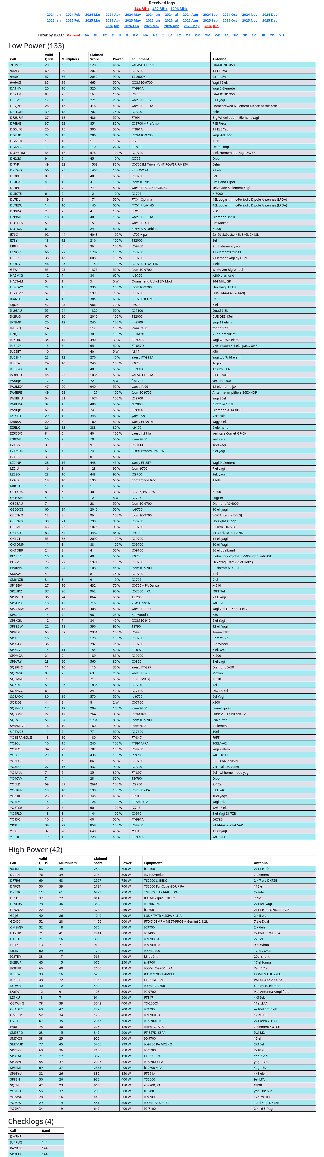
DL (96, 35)
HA (145, 35)
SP (245, 35)
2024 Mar (93, 14)
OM (207, 35)
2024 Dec (269, 14)
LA (170, 35)
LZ (179, 35)
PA (226, 35)
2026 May (192, 26)
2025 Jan (54, 20)
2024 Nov (249, 14)
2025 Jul (171, 20)
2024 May (133, 14)
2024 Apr (113, 14)
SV (254, 35)
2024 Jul (171, 14)
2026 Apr (171, 26)
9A (87, 35)
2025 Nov (249, 20)
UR (263, 35)
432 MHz (160, 8)
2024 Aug (190, 14)
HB (155, 35)
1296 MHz (179, 8)
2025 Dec (269, 20)
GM (136, 35)
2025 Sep (210, 20)
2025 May (133, 20)
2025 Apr (113, 20)
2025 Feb (73, 20)
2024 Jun (153, 14)
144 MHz (141, 8)
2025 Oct (230, 20)
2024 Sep (210, 14)
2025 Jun (153, 20)
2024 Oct (230, 14)
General (73, 35)
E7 (105, 35)
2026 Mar (151, 26)
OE (188, 35)
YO (272, 35)
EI (113, 35)
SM (235, 35)
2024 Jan (54, 14)
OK (197, 35)
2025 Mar (93, 20)
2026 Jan (112, 26)
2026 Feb (131, 26)
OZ (217, 35)
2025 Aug (190, 20)
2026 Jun (212, 26)
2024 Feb (73, 14)
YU (281, 35)
